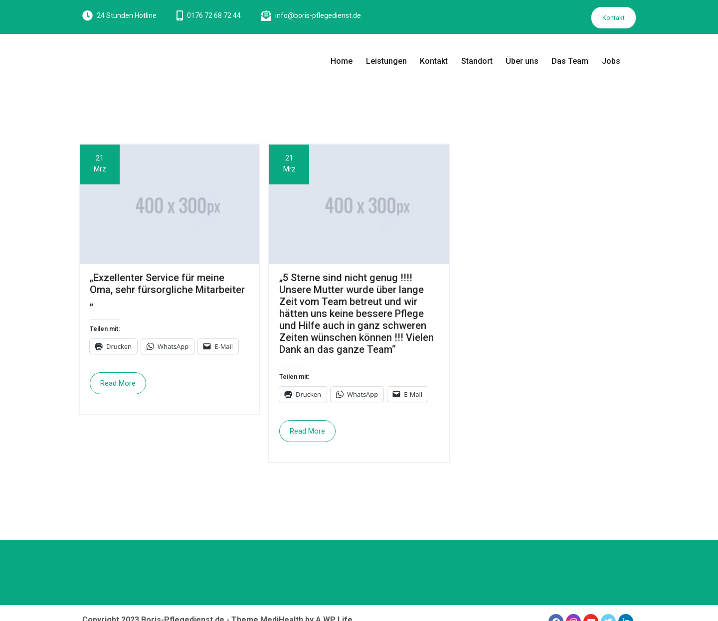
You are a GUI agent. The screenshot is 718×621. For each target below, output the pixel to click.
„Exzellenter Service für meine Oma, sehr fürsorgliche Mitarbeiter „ (167, 290)
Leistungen (386, 61)
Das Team (569, 61)
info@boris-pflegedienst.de (318, 15)
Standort (477, 61)
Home (342, 61)
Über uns (522, 61)
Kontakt (613, 17)
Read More (118, 383)
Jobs (611, 61)
